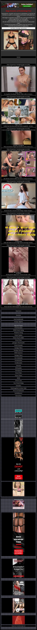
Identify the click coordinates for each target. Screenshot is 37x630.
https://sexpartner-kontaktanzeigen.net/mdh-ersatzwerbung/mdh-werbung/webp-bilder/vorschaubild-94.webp (18, 111)
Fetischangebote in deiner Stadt (18, 388)
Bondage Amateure (18, 350)
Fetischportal (18, 370)
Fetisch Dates (18, 340)
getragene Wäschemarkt (18, 342)
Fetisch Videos (18, 375)
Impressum (18, 311)
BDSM (18, 378)
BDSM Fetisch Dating (18, 330)
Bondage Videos (18, 347)
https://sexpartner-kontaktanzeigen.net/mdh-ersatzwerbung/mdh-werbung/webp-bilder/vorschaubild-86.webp (18, 137)
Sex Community (18, 358)
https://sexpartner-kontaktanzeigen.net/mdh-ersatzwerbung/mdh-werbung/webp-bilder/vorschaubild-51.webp (18, 291)
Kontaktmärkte (18, 360)
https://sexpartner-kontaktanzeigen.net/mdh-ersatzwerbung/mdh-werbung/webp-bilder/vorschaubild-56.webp (18, 259)
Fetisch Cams (18, 380)
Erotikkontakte (18, 363)
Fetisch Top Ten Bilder (18, 337)
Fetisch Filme (18, 373)
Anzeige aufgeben (18, 321)
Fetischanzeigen (18, 327)
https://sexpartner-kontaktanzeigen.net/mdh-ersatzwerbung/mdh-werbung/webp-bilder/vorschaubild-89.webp (18, 227)
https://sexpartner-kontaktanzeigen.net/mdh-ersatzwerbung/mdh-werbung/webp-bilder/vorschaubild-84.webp (18, 195)
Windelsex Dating (18, 332)
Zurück (18, 57)
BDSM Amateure (18, 353)
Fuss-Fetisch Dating (18, 383)
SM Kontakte (18, 368)
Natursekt (18, 365)
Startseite (18, 315)
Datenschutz (18, 395)
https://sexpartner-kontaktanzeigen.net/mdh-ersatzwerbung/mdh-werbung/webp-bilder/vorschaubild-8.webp (18, 79)
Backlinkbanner (18, 393)
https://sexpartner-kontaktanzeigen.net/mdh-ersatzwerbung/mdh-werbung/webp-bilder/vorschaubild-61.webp (18, 163)
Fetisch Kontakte (18, 345)
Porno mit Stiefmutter (18, 390)
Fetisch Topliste (18, 335)
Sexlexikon (18, 385)
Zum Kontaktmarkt (18, 319)
